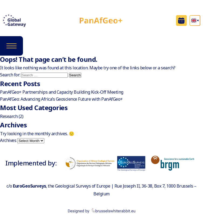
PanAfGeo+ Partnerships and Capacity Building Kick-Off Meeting (61, 92)
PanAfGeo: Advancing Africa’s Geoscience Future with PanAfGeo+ (61, 99)
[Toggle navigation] (11, 46)
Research (9, 116)
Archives (8, 140)
